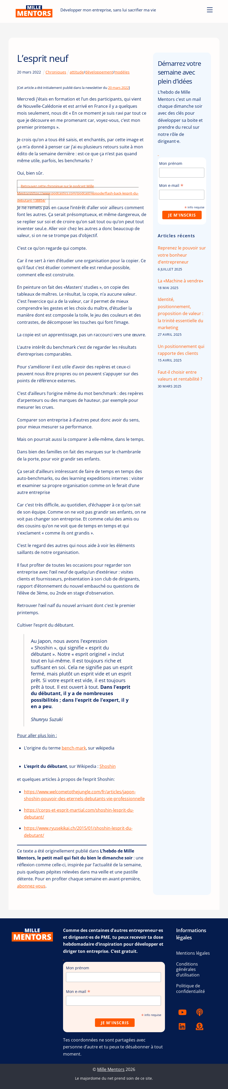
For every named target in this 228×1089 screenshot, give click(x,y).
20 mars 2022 (118, 87)
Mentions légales (193, 953)
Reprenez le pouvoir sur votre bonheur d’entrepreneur (182, 255)
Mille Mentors (111, 1069)
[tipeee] (200, 1026)
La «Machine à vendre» (180, 281)
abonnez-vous (31, 886)
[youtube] (183, 1012)
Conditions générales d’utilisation (188, 969)
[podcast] (200, 1012)
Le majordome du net (94, 1078)
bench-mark (74, 748)
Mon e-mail (171, 185)
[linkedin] (183, 1026)
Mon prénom (170, 163)
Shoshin (108, 766)
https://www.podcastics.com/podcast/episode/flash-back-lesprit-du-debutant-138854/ (78, 197)
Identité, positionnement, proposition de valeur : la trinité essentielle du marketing (180, 313)
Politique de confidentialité (190, 988)
